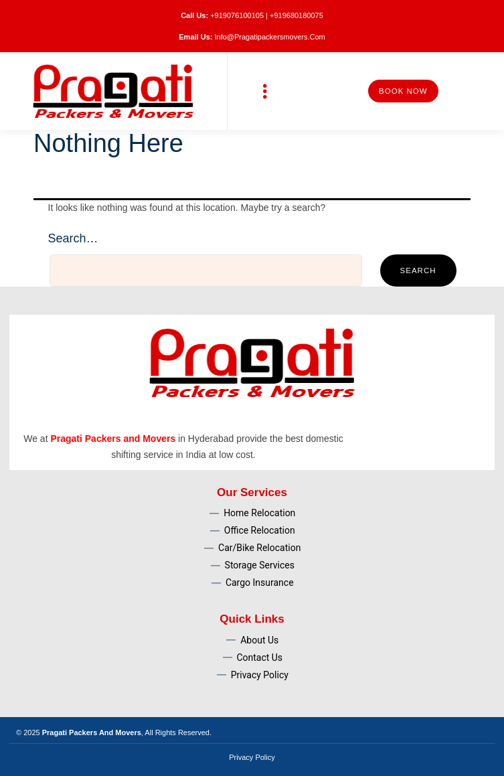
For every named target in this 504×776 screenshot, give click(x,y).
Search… (73, 238)
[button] (265, 91)
